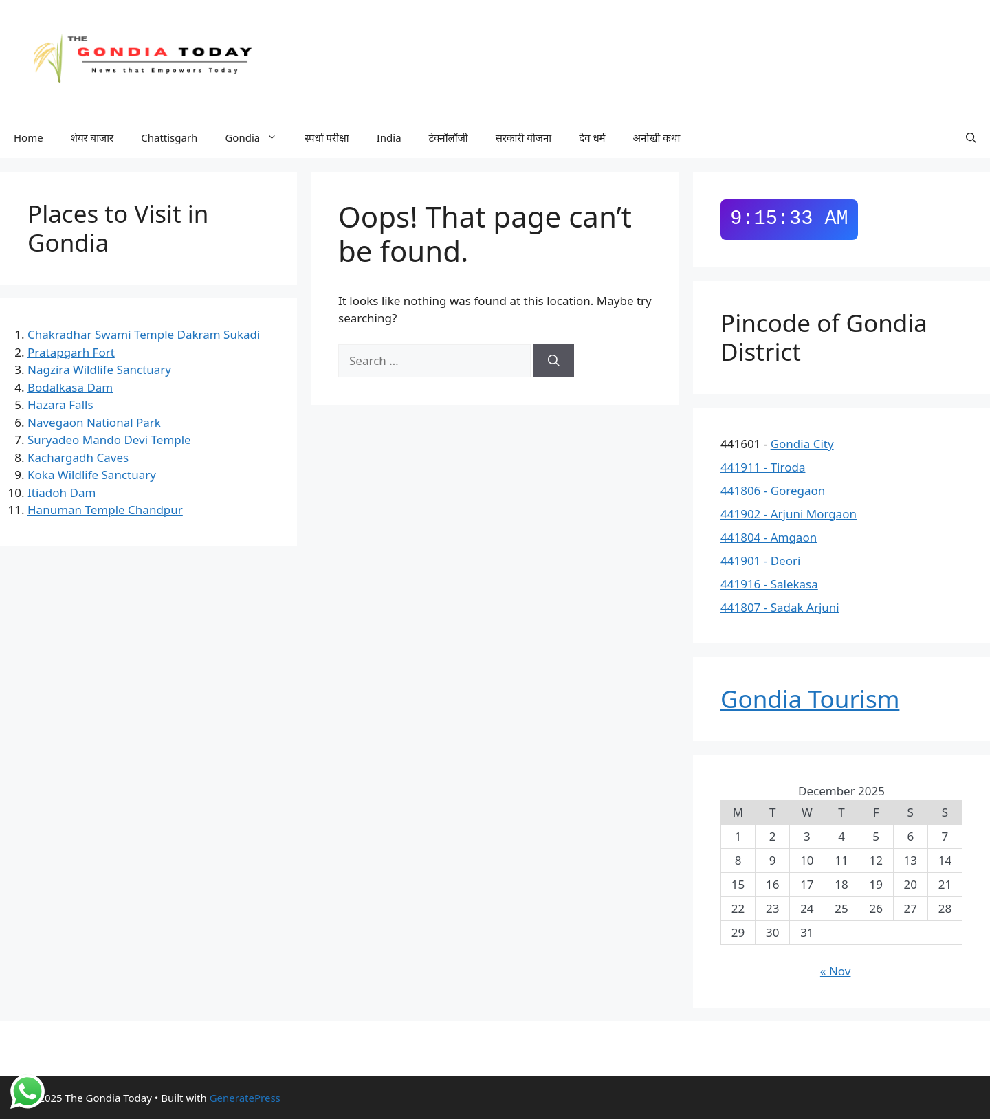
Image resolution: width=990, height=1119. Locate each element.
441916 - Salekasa (769, 584)
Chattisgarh (169, 137)
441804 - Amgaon (768, 537)
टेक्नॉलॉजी (448, 137)
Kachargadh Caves (78, 457)
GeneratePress (245, 1098)
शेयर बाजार (92, 137)
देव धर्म (592, 137)
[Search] (554, 360)
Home (28, 137)
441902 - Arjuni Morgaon (788, 514)
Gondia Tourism (809, 699)
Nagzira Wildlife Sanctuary (99, 369)
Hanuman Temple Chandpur (105, 510)
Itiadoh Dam (62, 492)
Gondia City (802, 444)
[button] (971, 137)
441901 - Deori (760, 560)
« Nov (835, 971)
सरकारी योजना (524, 137)
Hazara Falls (61, 404)
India (389, 137)
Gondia (258, 137)
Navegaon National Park (94, 422)
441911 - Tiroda (762, 467)
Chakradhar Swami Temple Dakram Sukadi (144, 334)
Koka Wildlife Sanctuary (92, 475)
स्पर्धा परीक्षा (327, 137)
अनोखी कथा (657, 137)
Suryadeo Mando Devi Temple (109, 439)
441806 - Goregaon (772, 490)
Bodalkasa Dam (70, 387)
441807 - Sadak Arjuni (779, 607)
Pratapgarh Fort (71, 352)
